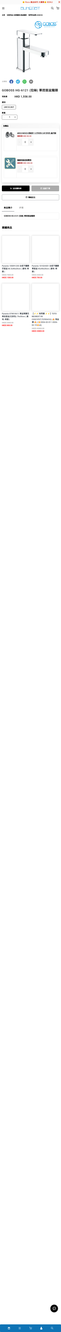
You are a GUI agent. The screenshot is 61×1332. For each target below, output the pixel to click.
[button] (11, 82)
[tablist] (30, 208)
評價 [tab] (21, 208)
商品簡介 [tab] (8, 208)
